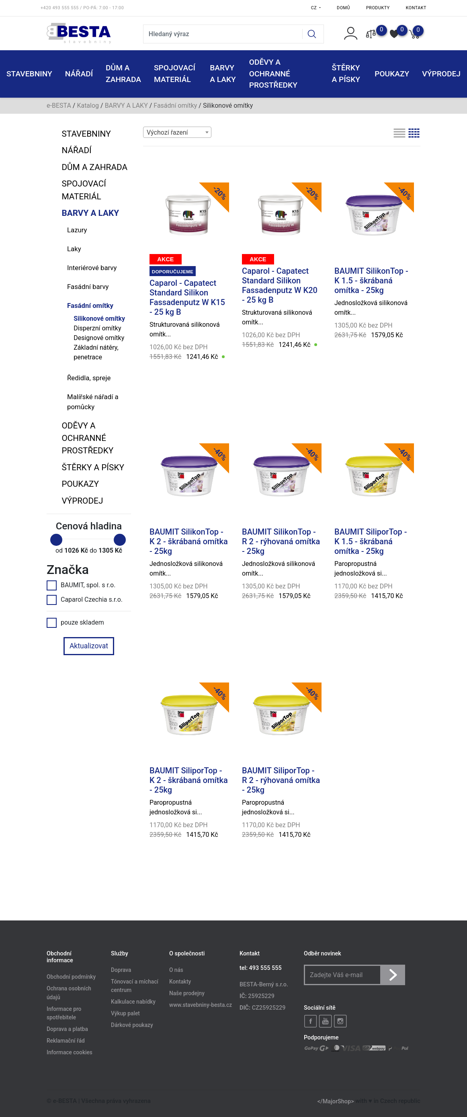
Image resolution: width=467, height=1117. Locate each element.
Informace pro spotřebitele (64, 1013)
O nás (176, 970)
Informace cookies (69, 1052)
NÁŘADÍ (76, 150)
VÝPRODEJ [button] (441, 73)
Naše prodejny (187, 993)
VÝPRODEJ (82, 501)
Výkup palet (125, 1013)
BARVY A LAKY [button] (223, 73)
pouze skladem (75, 622)
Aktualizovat (89, 646)
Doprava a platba (67, 1029)
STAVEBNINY (86, 134)
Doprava (121, 970)
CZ (314, 7)
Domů (343, 7)
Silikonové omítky (99, 318)
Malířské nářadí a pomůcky (93, 402)
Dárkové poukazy (132, 1025)
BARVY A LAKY (126, 105)
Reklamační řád (66, 1040)
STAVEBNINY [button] (29, 73)
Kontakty (180, 981)
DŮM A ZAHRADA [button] (123, 73)
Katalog (88, 105)
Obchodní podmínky (71, 977)
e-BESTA (59, 105)
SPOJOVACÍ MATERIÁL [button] (174, 73)
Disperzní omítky (97, 328)
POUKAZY (392, 73)
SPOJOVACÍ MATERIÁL (83, 190)
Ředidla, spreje (89, 378)
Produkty (378, 7)
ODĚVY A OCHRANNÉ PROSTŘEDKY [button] (273, 73)
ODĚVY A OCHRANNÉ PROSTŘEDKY (87, 438)
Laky (74, 249)
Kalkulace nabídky (133, 1002)
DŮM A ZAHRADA (94, 167)
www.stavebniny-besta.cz (200, 1005)
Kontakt (416, 7)
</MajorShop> (335, 1101)
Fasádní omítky (175, 105)
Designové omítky (99, 338)
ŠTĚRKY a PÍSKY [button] (346, 73)
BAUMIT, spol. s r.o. (81, 585)
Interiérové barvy (92, 268)
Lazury (77, 230)
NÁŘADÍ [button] (79, 73)
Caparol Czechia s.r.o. (85, 600)
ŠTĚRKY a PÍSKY (92, 467)
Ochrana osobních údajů (69, 993)
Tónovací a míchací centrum (134, 986)
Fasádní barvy (88, 287)
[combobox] (177, 132)
